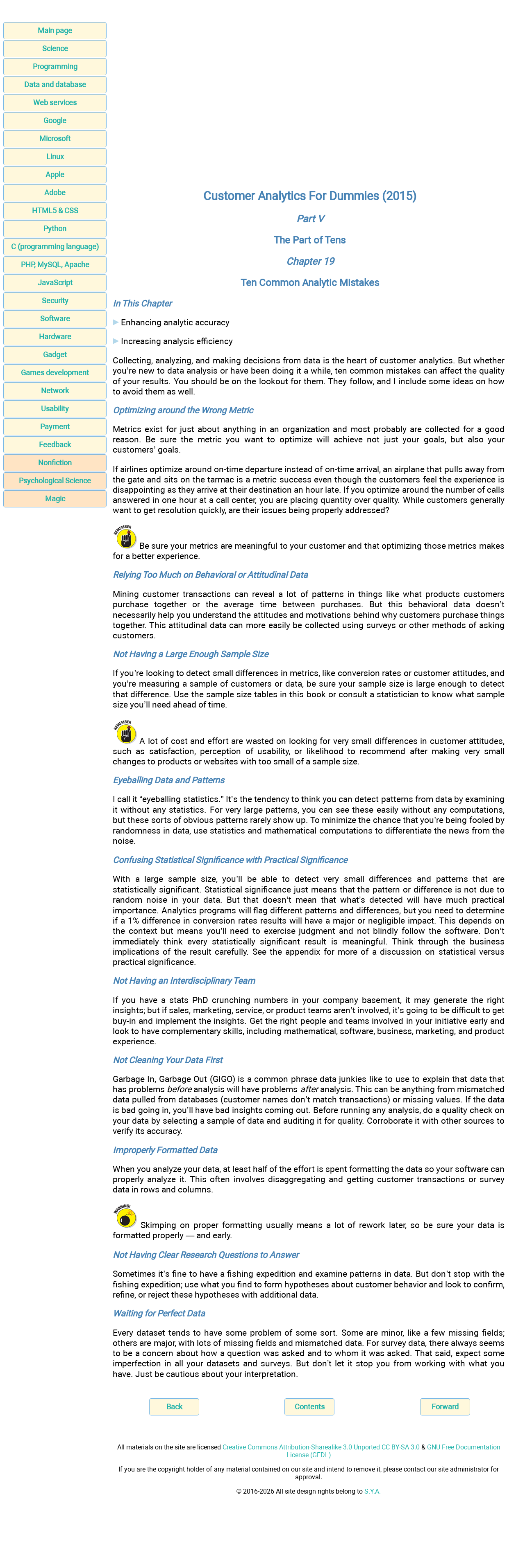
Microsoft (54, 138)
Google (54, 120)
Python (54, 228)
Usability (55, 408)
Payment (55, 426)
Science (55, 48)
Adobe (55, 192)
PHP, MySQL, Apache (55, 264)
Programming (55, 66)
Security (55, 300)
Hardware (55, 336)
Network (55, 390)
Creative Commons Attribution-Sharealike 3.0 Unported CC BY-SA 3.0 (321, 1447)
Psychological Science (55, 480)
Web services (55, 102)
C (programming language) (55, 246)
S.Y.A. (372, 1491)
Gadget (55, 354)
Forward (445, 1406)
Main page (55, 30)
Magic (55, 498)
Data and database (55, 84)
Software (55, 318)
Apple (54, 174)
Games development (55, 372)
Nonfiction (55, 462)
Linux (55, 156)
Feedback (55, 444)
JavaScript (55, 282)
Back (174, 1406)
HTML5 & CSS (55, 210)
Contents (310, 1406)
